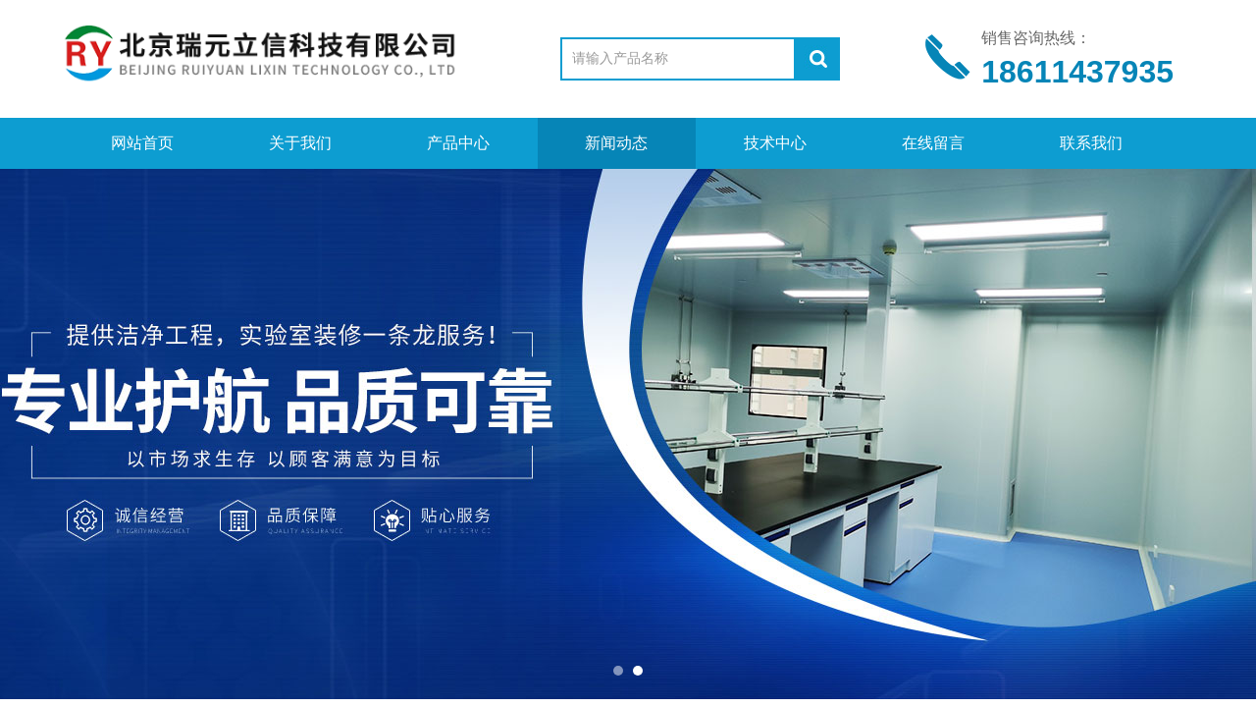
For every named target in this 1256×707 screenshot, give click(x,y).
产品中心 (458, 143)
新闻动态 (616, 143)
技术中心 (775, 143)
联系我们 (1091, 143)
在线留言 (933, 143)
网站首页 (142, 143)
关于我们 (300, 143)
